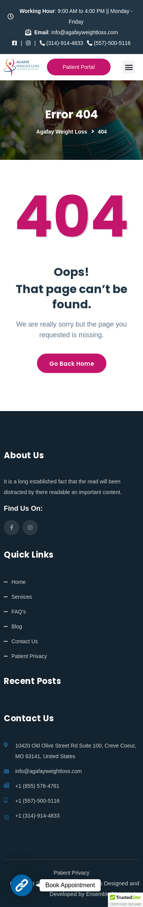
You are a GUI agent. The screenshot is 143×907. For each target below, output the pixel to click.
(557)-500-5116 (108, 43)
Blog (16, 626)
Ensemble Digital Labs (112, 894)
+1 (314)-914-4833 (37, 816)
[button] (128, 67)
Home (18, 582)
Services (21, 597)
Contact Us (24, 641)
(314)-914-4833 (61, 43)
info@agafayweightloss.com (48, 771)
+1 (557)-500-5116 (37, 801)
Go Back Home (71, 364)
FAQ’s (18, 612)
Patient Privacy (29, 656)
